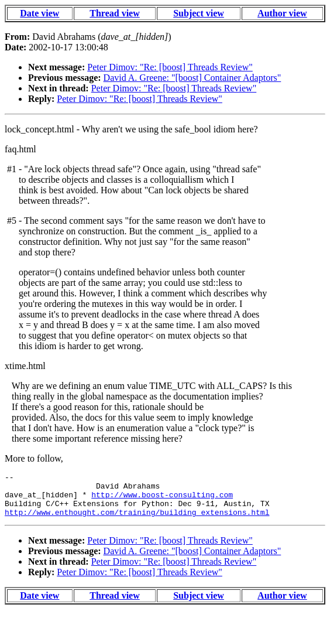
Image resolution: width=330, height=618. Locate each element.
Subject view (198, 13)
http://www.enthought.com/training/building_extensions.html (137, 520)
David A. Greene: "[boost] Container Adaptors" (192, 78)
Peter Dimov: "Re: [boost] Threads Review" (170, 67)
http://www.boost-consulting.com (162, 499)
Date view (39, 13)
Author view (282, 13)
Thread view (114, 13)
